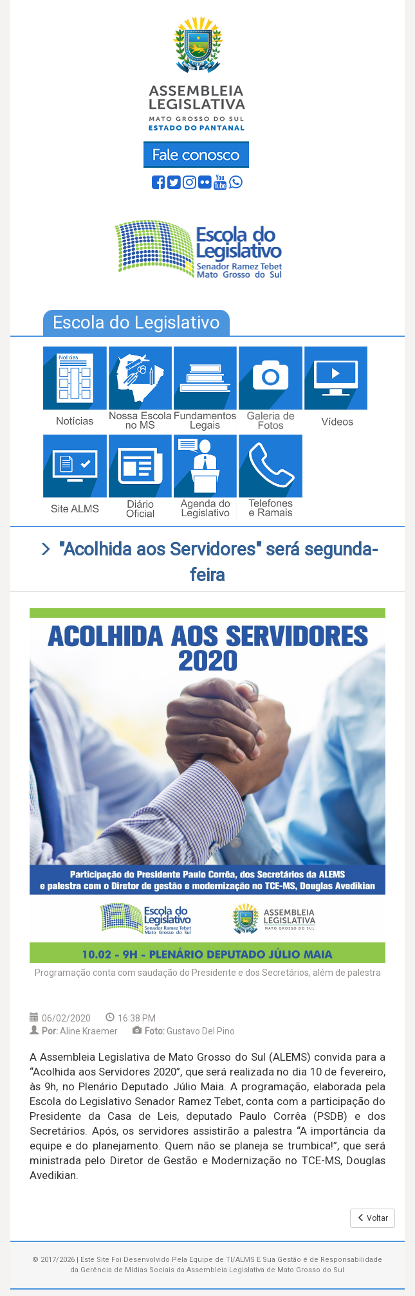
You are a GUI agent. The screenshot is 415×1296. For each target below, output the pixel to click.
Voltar (372, 1218)
